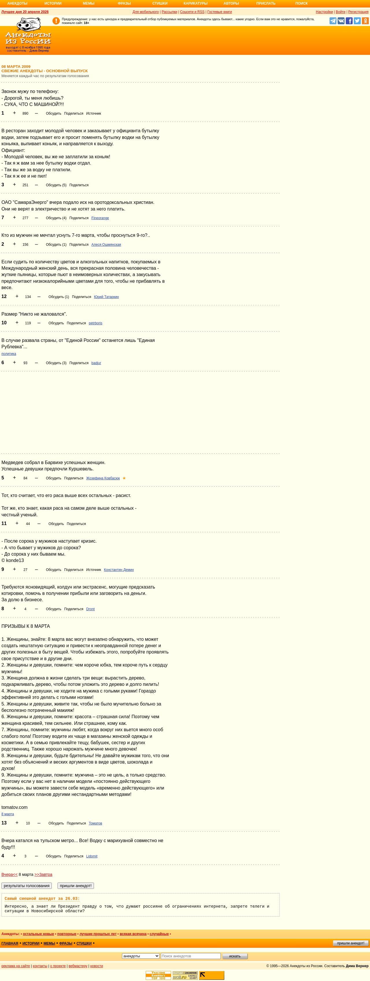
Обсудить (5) (56, 185)
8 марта (7, 814)
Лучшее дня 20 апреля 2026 (25, 12)
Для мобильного (146, 12)
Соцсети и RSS (192, 12)
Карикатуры (196, 3)
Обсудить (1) (56, 245)
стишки (84, 943)
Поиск (301, 3)
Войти (340, 12)
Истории (53, 3)
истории (31, 943)
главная (9, 943)
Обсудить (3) (56, 363)
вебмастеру (78, 966)
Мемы (89, 3)
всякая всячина (133, 934)
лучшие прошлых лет (97, 934)
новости (96, 966)
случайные (159, 934)
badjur (96, 363)
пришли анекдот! (350, 943)
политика (8, 354)
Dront (90, 609)
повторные (66, 934)
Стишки (159, 3)
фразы (65, 943)
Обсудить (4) (56, 218)
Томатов (95, 823)
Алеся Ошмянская (106, 245)
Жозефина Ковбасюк (103, 478)
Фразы (124, 3)
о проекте (58, 966)
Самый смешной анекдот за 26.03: (42, 898)
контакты (40, 966)
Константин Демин (119, 570)
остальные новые (38, 934)
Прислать (265, 3)
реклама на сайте (15, 966)
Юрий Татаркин (106, 297)
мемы (49, 943)
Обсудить (53, 113)
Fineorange (100, 218)
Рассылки (169, 12)
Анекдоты (17, 3)
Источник (93, 113)
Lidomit (91, 856)
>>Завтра (43, 874)
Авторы (231, 3)
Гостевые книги (219, 12)
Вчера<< (9, 874)
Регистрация (358, 12)
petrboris (95, 323)
